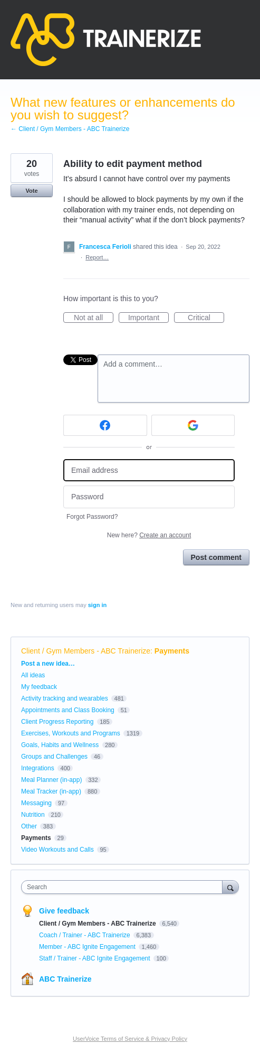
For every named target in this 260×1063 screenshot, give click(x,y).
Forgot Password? (92, 516)
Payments (172, 651)
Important (148, 318)
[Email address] (149, 470)
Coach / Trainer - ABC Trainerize (85, 935)
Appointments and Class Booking (67, 710)
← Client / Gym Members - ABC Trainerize (70, 129)
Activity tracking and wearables (64, 698)
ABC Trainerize (65, 979)
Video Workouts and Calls (57, 849)
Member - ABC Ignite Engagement (88, 946)
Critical (206, 318)
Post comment (216, 557)
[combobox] (124, 887)
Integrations (37, 768)
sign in (97, 605)
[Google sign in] (193, 425)
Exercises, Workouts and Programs (71, 733)
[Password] (149, 497)
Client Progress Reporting (57, 721)
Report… (97, 257)
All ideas (33, 675)
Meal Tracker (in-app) (51, 791)
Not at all (93, 318)
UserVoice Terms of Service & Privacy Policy (130, 1039)
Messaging (36, 803)
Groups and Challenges (54, 756)
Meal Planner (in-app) (51, 780)
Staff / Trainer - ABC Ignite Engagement (95, 958)
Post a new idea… (48, 663)
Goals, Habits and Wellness (60, 745)
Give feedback (64, 911)
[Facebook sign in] (105, 425)
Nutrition (33, 814)
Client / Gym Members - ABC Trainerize (85, 651)
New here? (149, 535)
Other (29, 826)
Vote (31, 191)
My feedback (39, 687)
